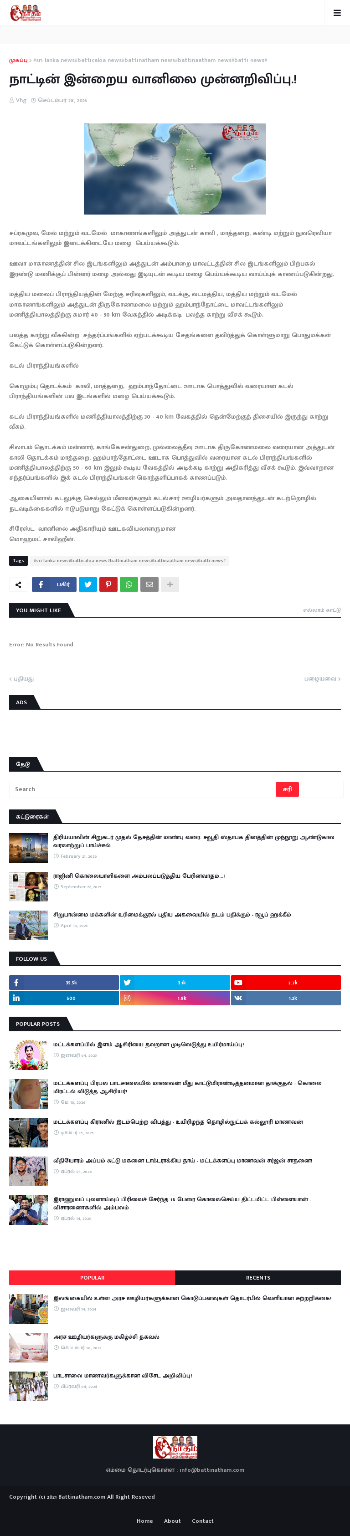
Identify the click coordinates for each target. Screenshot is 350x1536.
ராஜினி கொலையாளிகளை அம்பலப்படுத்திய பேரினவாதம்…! (139, 876)
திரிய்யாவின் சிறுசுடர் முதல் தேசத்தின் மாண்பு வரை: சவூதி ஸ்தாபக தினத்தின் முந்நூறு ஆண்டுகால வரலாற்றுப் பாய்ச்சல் (194, 841)
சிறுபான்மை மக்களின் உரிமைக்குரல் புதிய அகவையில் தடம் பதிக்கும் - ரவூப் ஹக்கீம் (172, 915)
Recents (258, 1278)
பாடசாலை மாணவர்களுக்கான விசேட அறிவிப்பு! (122, 1376)
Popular (92, 1278)
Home (145, 1521)
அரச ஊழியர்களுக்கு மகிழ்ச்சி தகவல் (106, 1337)
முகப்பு (18, 60)
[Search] (143, 789)
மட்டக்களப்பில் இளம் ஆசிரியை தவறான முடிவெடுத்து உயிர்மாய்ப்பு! (148, 1044)
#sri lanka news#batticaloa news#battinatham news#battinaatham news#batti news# (150, 60)
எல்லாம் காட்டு (322, 609)
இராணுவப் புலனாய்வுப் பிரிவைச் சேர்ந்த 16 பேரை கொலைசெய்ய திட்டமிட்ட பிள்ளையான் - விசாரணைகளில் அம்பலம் (182, 1203)
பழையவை (320, 679)
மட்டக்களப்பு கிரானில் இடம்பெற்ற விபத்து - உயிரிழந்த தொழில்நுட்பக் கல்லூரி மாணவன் (178, 1122)
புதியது (24, 679)
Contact (203, 1521)
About (172, 1521)
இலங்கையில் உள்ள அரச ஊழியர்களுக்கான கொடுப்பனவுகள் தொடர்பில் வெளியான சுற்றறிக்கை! (192, 1298)
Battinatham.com (81, 1497)
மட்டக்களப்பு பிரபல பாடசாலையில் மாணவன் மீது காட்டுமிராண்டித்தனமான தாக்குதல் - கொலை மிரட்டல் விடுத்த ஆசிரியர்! (187, 1087)
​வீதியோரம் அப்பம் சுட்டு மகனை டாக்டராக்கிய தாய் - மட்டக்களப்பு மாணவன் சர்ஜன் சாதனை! (182, 1161)
